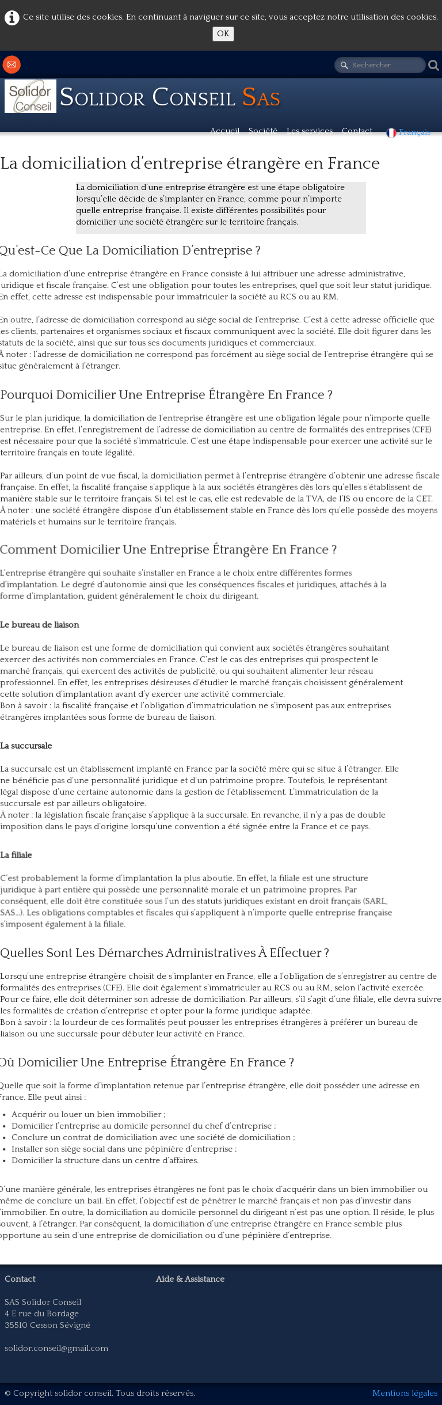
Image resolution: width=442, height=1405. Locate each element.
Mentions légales (404, 1393)
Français (409, 132)
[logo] (148, 97)
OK (223, 34)
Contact (357, 131)
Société (263, 131)
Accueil (224, 131)
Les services (310, 131)
